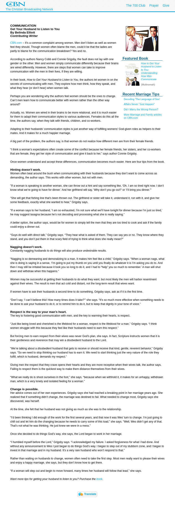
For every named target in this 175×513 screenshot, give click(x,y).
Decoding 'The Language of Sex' (142, 99)
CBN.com (16, 42)
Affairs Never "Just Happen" (139, 104)
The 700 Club (135, 5)
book (99, 479)
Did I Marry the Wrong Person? (141, 109)
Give (166, 5)
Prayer (154, 5)
